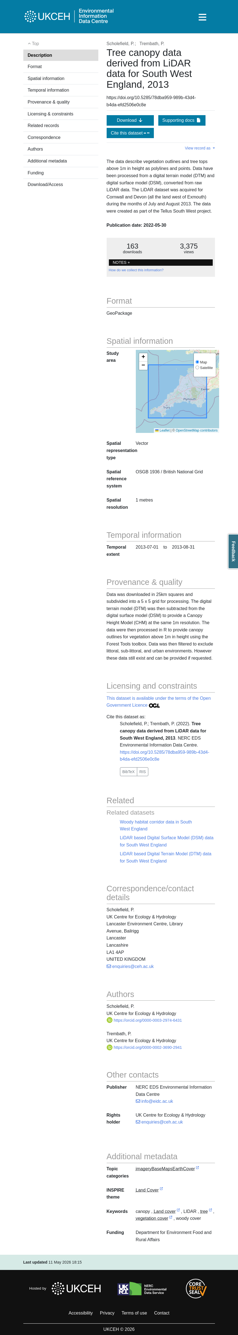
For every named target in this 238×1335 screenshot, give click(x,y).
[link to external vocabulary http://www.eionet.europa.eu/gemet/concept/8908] (170, 1219)
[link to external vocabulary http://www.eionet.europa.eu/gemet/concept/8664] (210, 1212)
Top (33, 43)
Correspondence (44, 137)
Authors (35, 149)
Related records (43, 125)
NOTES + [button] (121, 262)
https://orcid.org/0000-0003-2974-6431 (144, 1020)
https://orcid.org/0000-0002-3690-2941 (144, 1047)
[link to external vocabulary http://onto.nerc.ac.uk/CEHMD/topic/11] (178, 1212)
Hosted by (66, 1288)
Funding (36, 173)
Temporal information (48, 90)
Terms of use (134, 1313)
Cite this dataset (130, 133)
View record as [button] (198, 148)
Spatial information (46, 78)
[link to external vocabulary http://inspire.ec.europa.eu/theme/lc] (161, 1190)
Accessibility (81, 1313)
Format (35, 66)
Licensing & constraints (51, 114)
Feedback (233, 551)
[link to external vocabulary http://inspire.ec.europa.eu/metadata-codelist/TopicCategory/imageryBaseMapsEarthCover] (197, 1169)
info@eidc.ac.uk (154, 1101)
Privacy (107, 1313)
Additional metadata (47, 161)
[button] (143, 357)
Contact (161, 1313)
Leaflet (162, 430)
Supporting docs (181, 120)
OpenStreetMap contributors (197, 430)
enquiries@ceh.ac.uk (130, 966)
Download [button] (130, 120)
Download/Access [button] (45, 184)
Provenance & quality (49, 102)
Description (40, 55)
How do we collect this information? (136, 270)
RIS (142, 772)
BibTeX (128, 772)
